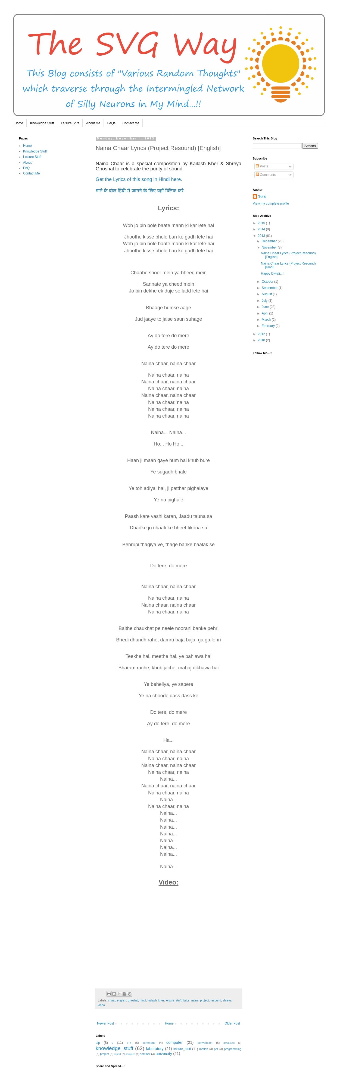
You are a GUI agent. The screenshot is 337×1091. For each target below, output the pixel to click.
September (270, 288)
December (270, 241)
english (121, 1000)
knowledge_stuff (114, 1048)
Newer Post (105, 1023)
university (163, 1053)
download (229, 1042)
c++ (129, 1042)
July (265, 301)
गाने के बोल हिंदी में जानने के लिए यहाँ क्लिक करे (139, 190)
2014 (262, 229)
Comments (266, 175)
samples (130, 1053)
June (266, 307)
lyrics (186, 1000)
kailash (152, 1000)
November (270, 247)
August (267, 294)
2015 (262, 223)
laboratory (155, 1049)
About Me (93, 123)
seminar (145, 1053)
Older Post (232, 1023)
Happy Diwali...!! (273, 273)
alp (98, 1043)
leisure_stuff (173, 1000)
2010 (262, 340)
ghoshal (133, 1000)
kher (161, 1000)
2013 (262, 236)
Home (18, 123)
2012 (262, 334)
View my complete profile (271, 203)
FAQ (26, 168)
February (269, 326)
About (27, 162)
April (265, 313)
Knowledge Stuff (42, 123)
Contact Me (131, 123)
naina (194, 1000)
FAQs (111, 123)
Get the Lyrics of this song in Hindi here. (139, 179)
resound (216, 1000)
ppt (216, 1049)
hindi (143, 1000)
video (101, 1005)
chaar (111, 1000)
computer (174, 1042)
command (148, 1042)
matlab (203, 1049)
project (204, 1000)
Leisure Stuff (70, 123)
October (268, 282)
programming (232, 1049)
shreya (227, 1000)
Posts (262, 166)
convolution (205, 1042)
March (267, 320)
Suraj (262, 196)
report (117, 1053)
